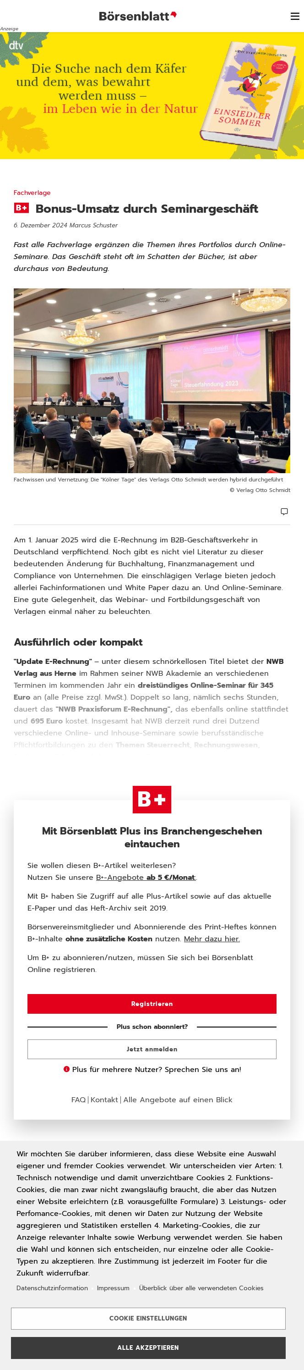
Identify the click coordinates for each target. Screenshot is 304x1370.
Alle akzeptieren (148, 1347)
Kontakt (104, 1099)
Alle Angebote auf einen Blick (178, 1099)
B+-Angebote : (146, 877)
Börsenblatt (139, 16)
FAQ (78, 1099)
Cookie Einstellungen (148, 1318)
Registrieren (152, 1004)
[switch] (295, 16)
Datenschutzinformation (52, 1288)
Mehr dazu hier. (212, 939)
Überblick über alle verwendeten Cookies (201, 1288)
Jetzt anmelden (152, 1049)
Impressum (113, 1288)
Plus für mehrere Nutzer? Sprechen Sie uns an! (152, 1069)
